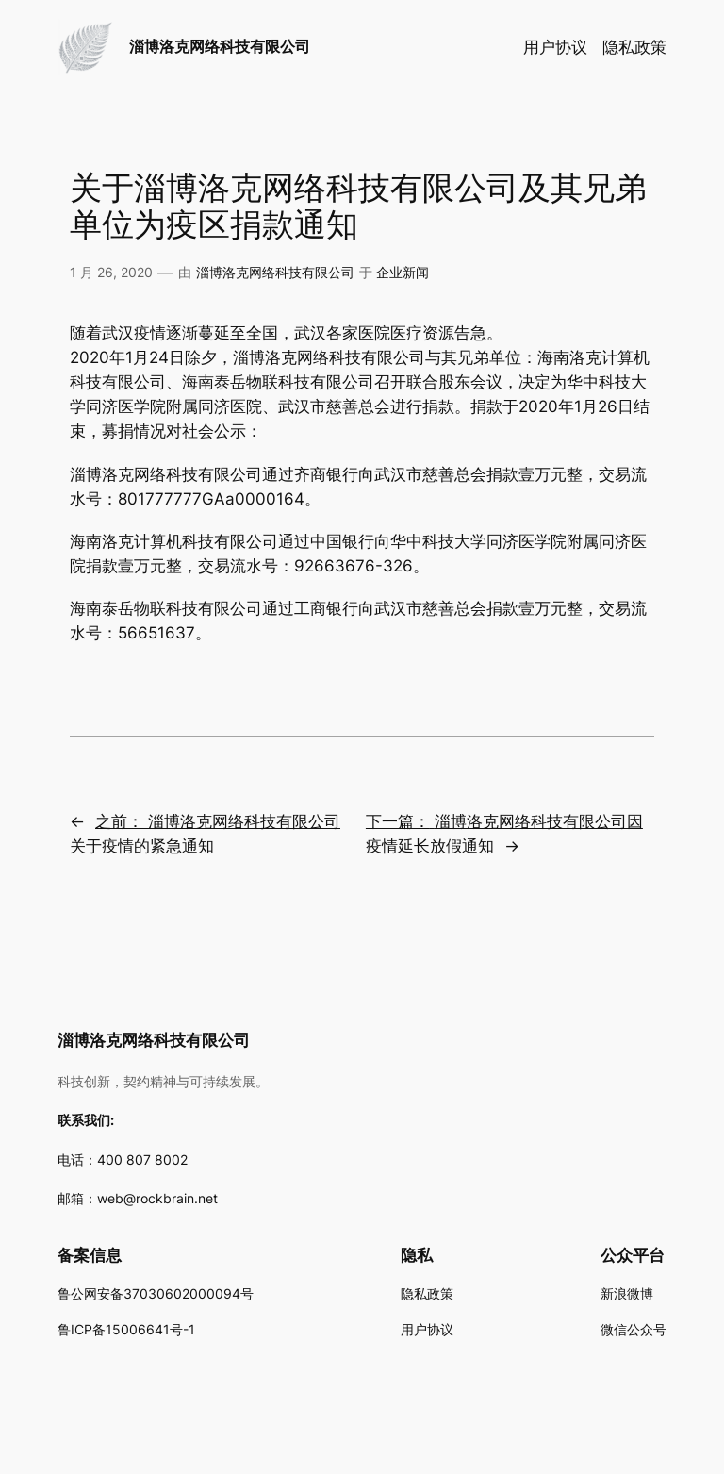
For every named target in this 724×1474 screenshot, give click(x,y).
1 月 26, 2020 (111, 272)
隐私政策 (634, 47)
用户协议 (555, 47)
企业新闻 (402, 272)
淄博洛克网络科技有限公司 (219, 46)
